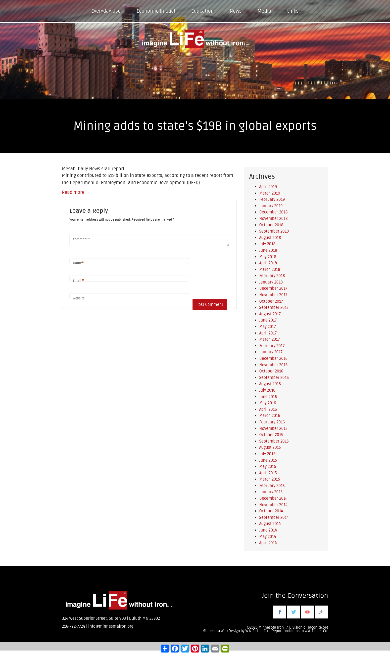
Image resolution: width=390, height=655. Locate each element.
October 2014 (271, 511)
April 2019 (268, 186)
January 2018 (271, 282)
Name (78, 263)
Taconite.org (317, 627)
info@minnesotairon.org (110, 626)
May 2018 (267, 256)
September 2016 (274, 377)
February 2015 (272, 485)
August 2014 (270, 523)
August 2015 (270, 447)
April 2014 (268, 542)
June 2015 (268, 460)
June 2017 (268, 320)
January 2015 (271, 492)
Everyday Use (106, 11)
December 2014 (273, 498)
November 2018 (273, 218)
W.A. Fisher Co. (316, 631)
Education (202, 11)
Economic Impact (156, 11)
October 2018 (271, 225)
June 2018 (268, 250)
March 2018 (269, 269)
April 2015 (268, 473)
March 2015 (269, 479)
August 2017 (270, 314)
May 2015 (267, 466)
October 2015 (271, 434)
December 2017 (273, 288)
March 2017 (269, 339)
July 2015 (267, 453)
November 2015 (273, 428)
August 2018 (270, 237)
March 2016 (269, 415)
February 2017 (272, 345)
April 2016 (268, 409)
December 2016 (273, 358)
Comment (81, 239)
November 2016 (273, 365)
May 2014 (267, 536)
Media (264, 11)
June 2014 (268, 530)
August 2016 (270, 383)
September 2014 (274, 517)
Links (293, 11)
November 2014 (273, 504)
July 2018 (267, 244)
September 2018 (274, 231)
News (236, 11)
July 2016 (267, 390)
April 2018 (268, 263)
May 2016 (267, 403)
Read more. (74, 192)
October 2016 (271, 371)
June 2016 (268, 396)
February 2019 (272, 199)
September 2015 (274, 441)
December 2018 (273, 212)
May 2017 (267, 326)
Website (79, 298)
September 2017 (274, 307)
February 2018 (272, 275)
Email (78, 281)
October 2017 (271, 301)
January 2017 (270, 352)
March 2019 (269, 193)
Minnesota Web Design (221, 631)
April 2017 (268, 333)
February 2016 (272, 422)
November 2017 (273, 294)
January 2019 (271, 206)
